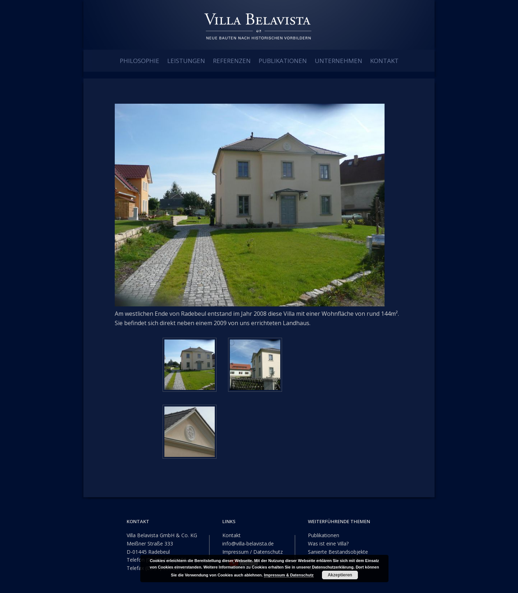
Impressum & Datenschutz (289, 575)
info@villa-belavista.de (248, 542)
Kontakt (231, 534)
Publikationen (323, 534)
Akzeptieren (340, 575)
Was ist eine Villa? (328, 542)
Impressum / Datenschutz (252, 550)
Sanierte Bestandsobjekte (338, 550)
